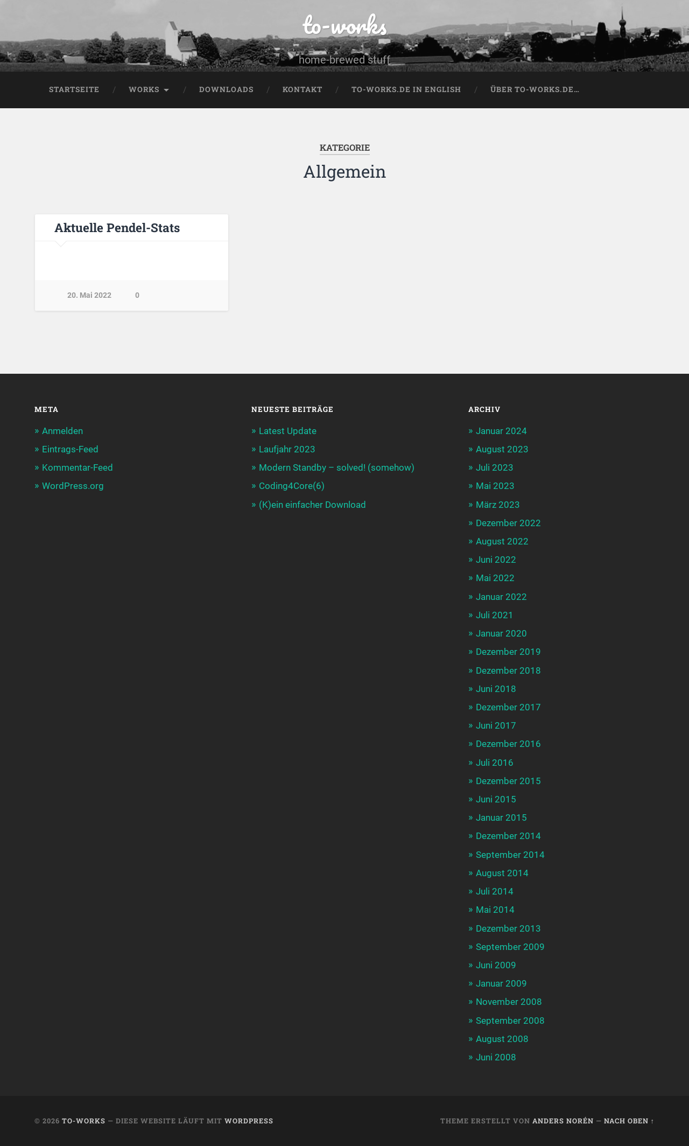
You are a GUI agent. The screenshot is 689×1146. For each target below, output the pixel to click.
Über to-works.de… (535, 89)
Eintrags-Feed (70, 449)
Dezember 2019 (508, 651)
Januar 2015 (501, 817)
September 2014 (510, 854)
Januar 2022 (501, 596)
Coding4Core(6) (292, 485)
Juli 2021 (495, 615)
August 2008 (502, 1038)
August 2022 (502, 541)
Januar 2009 (501, 983)
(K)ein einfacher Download (312, 504)
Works (144, 89)
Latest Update (288, 430)
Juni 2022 (496, 559)
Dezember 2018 (508, 670)
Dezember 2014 (508, 835)
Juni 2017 (496, 725)
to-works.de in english (406, 89)
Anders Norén (563, 1120)
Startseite (74, 89)
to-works (344, 24)
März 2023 (498, 504)
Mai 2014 (495, 909)
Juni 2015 (496, 799)
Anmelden (62, 430)
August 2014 (502, 873)
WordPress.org (73, 485)
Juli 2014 (495, 891)
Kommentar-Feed (77, 467)
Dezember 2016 (508, 743)
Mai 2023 (495, 485)
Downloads (226, 89)
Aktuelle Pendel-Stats (117, 227)
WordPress (248, 1120)
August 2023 (502, 449)
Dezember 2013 (508, 928)
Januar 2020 (501, 633)
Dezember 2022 (508, 523)
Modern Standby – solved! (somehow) (336, 467)
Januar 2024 (501, 430)
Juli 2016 (495, 762)
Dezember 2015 (508, 780)
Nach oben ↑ (629, 1120)
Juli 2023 (495, 467)
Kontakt (302, 89)
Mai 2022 (495, 577)
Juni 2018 (496, 688)
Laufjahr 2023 (287, 449)
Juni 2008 (496, 1057)
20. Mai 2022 (89, 295)
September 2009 (510, 946)
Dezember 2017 (508, 707)
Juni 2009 (496, 965)
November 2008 (509, 1001)
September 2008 (510, 1020)
